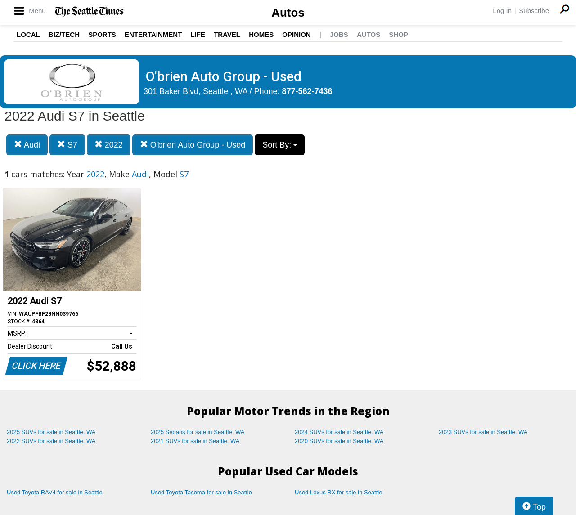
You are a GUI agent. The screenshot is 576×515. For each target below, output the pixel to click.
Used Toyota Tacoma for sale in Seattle (201, 492)
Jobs (339, 34)
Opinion (296, 34)
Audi (27, 144)
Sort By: (279, 144)
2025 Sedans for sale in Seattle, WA (197, 432)
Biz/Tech (64, 34)
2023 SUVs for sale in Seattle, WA (483, 432)
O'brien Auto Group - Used (193, 144)
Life (197, 34)
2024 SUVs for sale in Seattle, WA (339, 432)
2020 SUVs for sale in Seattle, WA (339, 441)
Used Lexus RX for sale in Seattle (338, 492)
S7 (67, 144)
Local (28, 34)
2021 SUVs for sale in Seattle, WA (195, 441)
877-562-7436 (307, 91)
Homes (261, 34)
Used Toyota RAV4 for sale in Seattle (55, 492)
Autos (288, 12)
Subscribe (534, 10)
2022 (108, 144)
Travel (227, 34)
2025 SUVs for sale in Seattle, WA (51, 432)
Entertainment (153, 34)
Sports (102, 34)
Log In (502, 10)
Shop (398, 34)
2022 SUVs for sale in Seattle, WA (51, 441)
